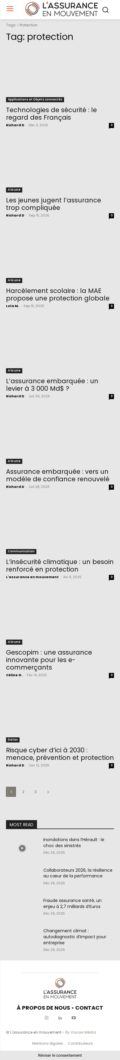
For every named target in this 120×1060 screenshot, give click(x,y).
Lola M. (12, 305)
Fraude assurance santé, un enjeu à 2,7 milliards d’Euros (72, 903)
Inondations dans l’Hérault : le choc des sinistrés (73, 843)
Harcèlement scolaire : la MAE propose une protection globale (57, 294)
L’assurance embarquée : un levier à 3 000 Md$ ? (52, 385)
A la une (14, 189)
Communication (21, 551)
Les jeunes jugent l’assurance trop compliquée (53, 204)
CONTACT (89, 1007)
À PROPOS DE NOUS (43, 1007)
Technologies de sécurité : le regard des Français (51, 114)
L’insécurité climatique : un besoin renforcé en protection (60, 565)
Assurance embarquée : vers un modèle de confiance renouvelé (57, 475)
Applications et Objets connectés (35, 99)
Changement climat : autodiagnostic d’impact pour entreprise (74, 936)
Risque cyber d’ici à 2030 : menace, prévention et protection (60, 754)
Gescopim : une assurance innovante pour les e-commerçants (49, 660)
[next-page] (48, 792)
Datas (13, 739)
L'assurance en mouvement (32, 577)
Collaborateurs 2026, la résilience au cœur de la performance (77, 873)
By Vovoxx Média (80, 1032)
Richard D (15, 125)
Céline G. (14, 675)
